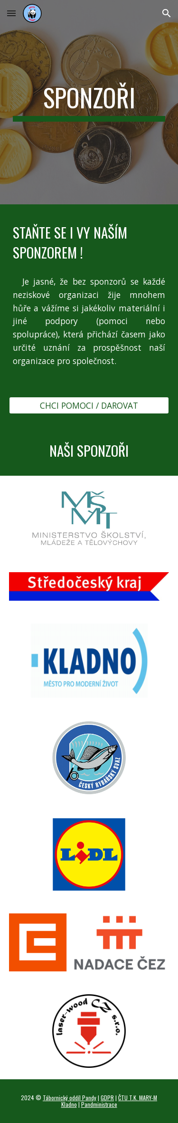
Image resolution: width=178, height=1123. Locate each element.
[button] (11, 13)
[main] (89, 102)
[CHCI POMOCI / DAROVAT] (89, 405)
